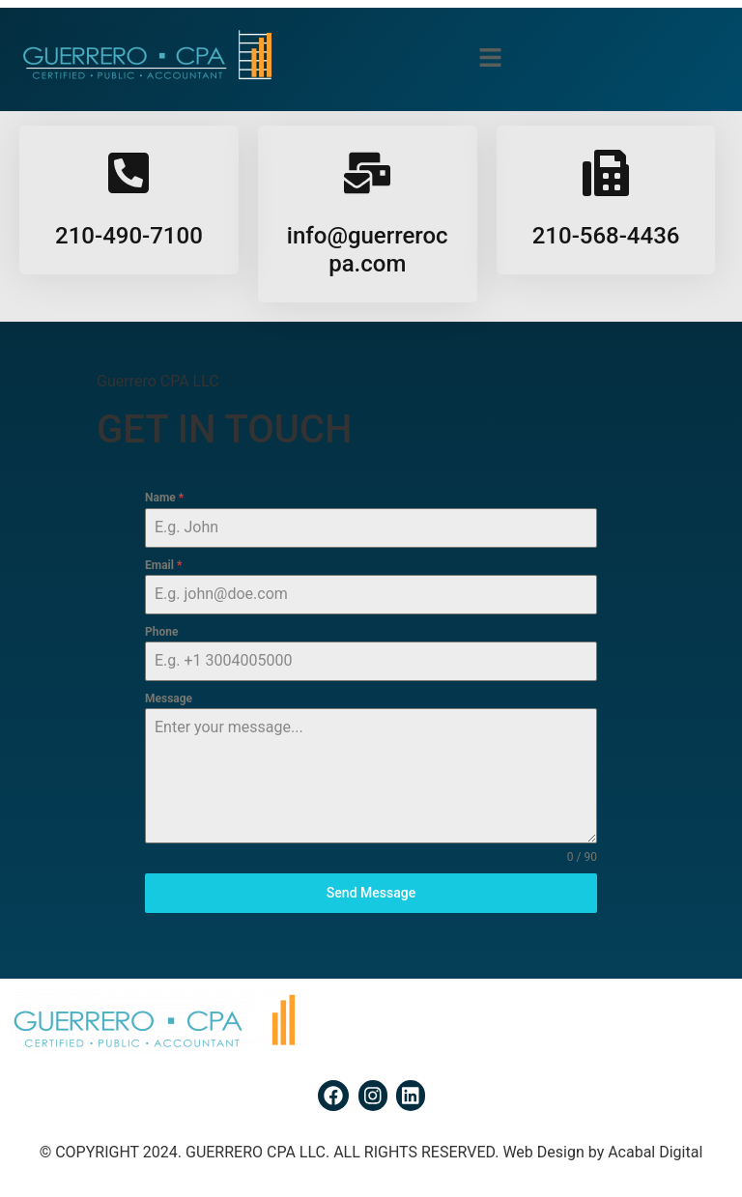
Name (164, 497)
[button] (490, 59)
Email (163, 565)
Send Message (371, 892)
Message (168, 698)
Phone (161, 632)
